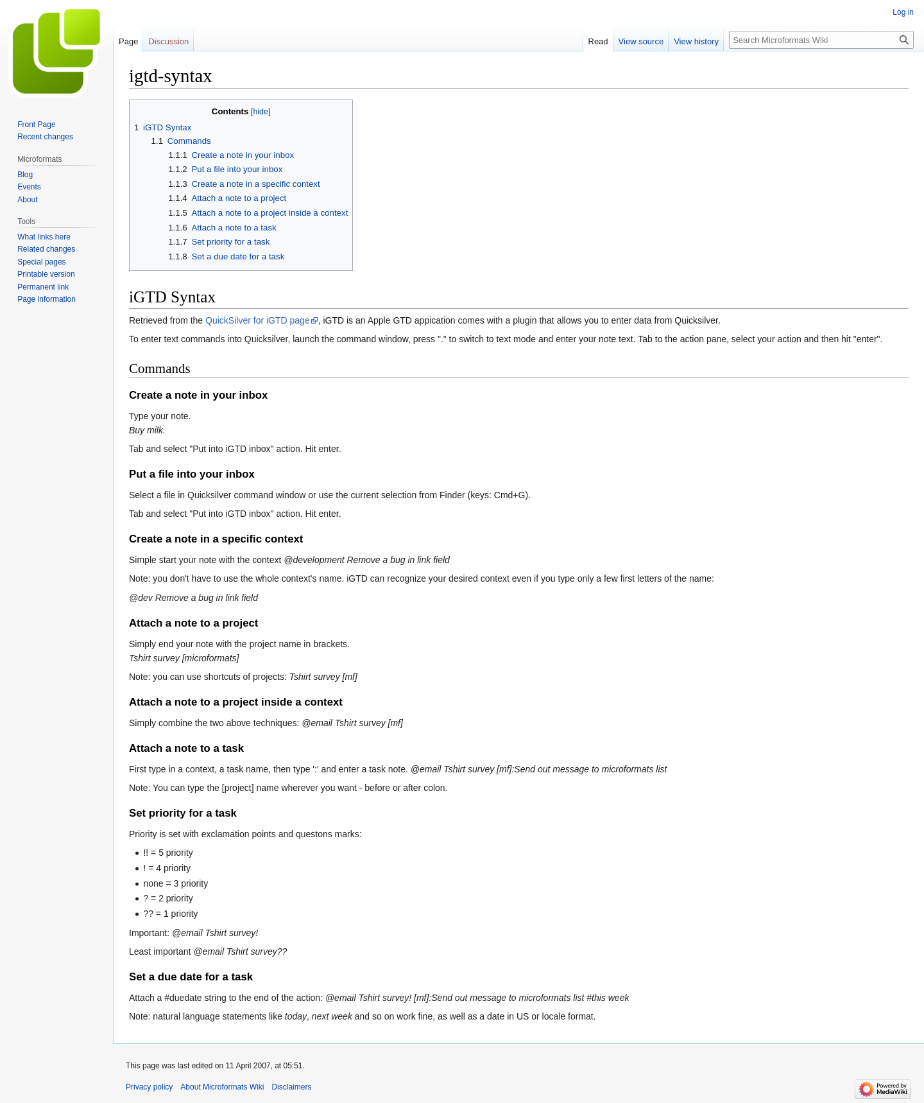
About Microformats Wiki (222, 1086)
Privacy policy (149, 1086)
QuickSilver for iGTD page (257, 320)
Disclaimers (291, 1086)
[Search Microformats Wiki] (821, 40)
